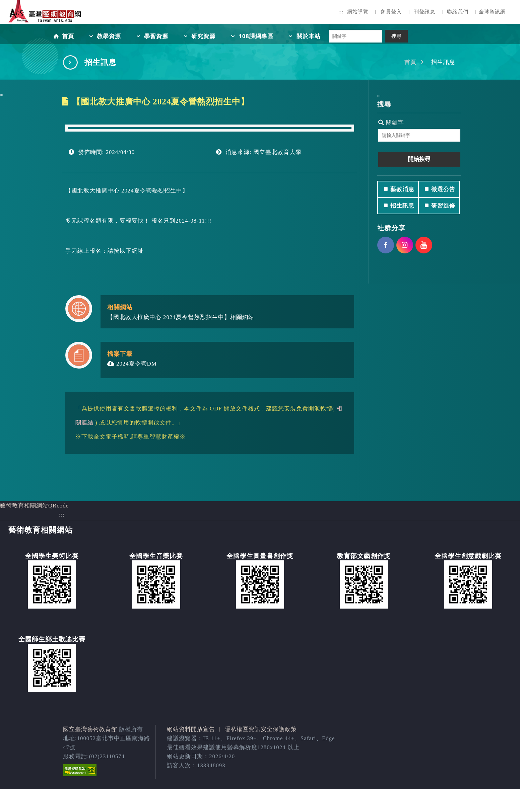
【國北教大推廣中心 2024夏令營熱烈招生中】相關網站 (180, 317)
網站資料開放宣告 (191, 729)
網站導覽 (358, 11)
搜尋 (396, 36)
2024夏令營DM (132, 364)
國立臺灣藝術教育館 (90, 729)
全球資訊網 (492, 11)
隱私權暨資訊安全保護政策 (260, 729)
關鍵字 (391, 123)
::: (341, 11)
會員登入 (391, 11)
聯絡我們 (457, 11)
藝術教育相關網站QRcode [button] (34, 505)
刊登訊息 (424, 11)
